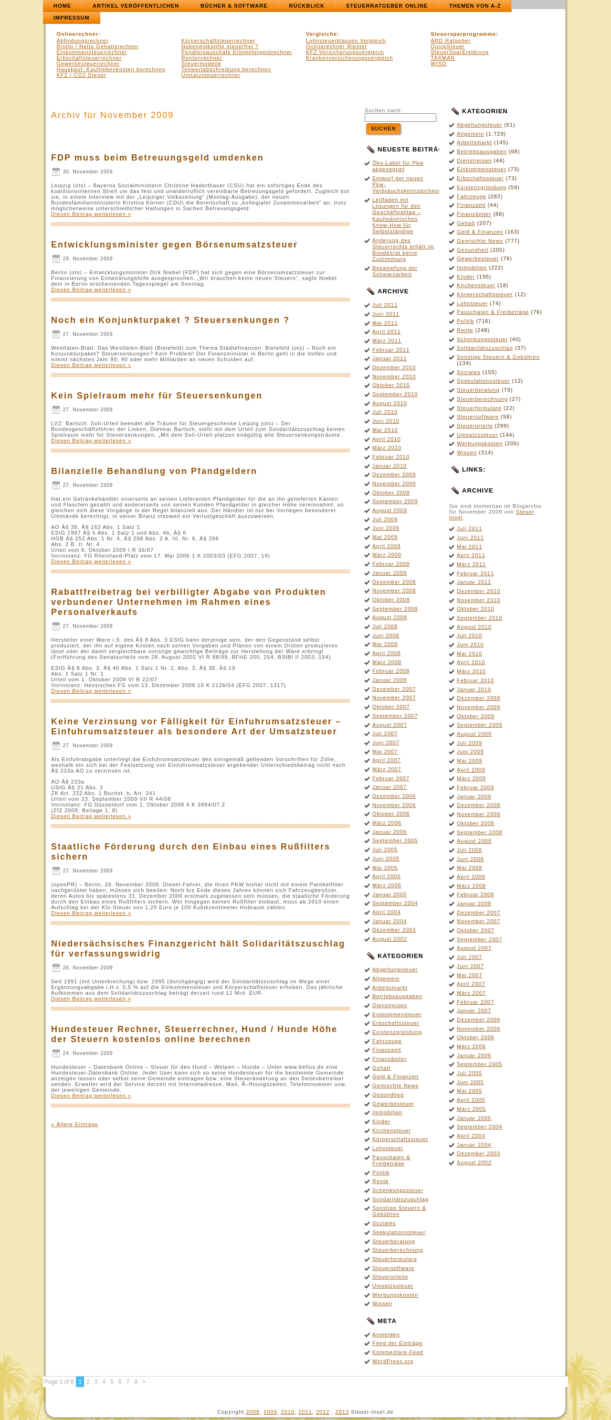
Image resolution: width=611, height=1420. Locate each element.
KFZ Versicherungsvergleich (345, 52)
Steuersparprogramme (463, 34)
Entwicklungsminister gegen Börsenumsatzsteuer (174, 244)
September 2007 (395, 716)
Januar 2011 (389, 358)
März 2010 (386, 448)
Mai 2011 (385, 323)
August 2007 (389, 725)
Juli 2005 (385, 849)
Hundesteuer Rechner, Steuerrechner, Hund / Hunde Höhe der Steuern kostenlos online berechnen (194, 1034)
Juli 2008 (385, 626)
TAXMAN (443, 58)
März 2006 (386, 823)
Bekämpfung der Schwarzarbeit (395, 271)
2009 (270, 1412)
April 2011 (386, 331)
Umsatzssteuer (392, 1286)
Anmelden (386, 1334)
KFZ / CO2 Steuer (81, 75)
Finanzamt (386, 1050)
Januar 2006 (389, 832)
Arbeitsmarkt (390, 987)
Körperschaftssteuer (400, 1139)
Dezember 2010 (394, 367)
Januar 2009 (389, 573)
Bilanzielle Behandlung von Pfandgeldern (154, 471)
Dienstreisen (389, 1005)
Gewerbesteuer (393, 1104)
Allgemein (386, 978)
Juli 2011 (385, 305)
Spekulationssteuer (399, 1232)
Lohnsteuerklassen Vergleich (346, 40)
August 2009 (389, 510)
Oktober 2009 (391, 492)
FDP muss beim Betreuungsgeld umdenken (157, 157)
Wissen (382, 1303)
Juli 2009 (385, 519)
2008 (252, 1412)
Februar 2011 (391, 350)
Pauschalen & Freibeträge (391, 1160)
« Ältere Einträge (74, 1124)
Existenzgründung (397, 1032)
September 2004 (395, 903)
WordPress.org (392, 1361)
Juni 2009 (386, 528)
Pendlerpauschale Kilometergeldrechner (237, 52)
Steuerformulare (394, 1259)
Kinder (381, 1121)
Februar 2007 (391, 778)
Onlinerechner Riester (336, 46)
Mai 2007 (385, 751)
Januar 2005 (389, 894)
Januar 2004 (389, 921)
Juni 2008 (386, 635)
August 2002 (389, 939)
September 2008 (395, 609)
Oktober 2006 (391, 814)
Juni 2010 (386, 421)
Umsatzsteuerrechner (211, 75)
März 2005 (386, 885)
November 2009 (394, 483)
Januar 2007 (389, 787)
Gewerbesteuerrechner (88, 63)
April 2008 (386, 653)
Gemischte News (395, 1085)
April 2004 (386, 912)
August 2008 (389, 617)
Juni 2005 (386, 858)
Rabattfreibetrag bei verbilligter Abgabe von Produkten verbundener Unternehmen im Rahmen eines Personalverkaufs (188, 602)
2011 (305, 1412)
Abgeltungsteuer (395, 969)
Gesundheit (388, 1094)
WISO (438, 63)
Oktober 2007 (391, 707)
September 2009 (395, 501)
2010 (288, 1412)
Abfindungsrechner (83, 40)
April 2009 (386, 546)
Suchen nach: (383, 110)
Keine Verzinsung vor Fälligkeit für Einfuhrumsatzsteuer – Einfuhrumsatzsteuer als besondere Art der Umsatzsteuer (196, 726)
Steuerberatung (393, 1241)
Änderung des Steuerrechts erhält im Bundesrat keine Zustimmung (403, 249)
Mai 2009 (385, 537)
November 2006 (394, 805)
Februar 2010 (391, 457)
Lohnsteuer (387, 1148)
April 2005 (386, 876)
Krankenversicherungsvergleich (349, 58)
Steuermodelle (201, 63)
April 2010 (386, 439)
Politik (381, 1172)
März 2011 (386, 341)
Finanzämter (389, 1059)
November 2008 (394, 590)
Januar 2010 (389, 466)
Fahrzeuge (387, 1041)
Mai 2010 (385, 430)
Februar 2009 (391, 564)
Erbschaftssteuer (396, 1023)
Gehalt (381, 1068)
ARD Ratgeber (451, 40)
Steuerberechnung (397, 1250)
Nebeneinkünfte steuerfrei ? (220, 46)
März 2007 (386, 769)
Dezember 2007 (394, 689)
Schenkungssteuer (397, 1190)
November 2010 (394, 376)
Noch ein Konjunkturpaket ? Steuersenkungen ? (170, 320)
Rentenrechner (201, 58)
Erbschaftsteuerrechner (89, 58)
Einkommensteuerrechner (92, 52)
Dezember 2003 (394, 930)
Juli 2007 (385, 733)
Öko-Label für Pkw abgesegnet (397, 166)
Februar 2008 (391, 671)
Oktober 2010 (391, 385)
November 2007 (394, 697)
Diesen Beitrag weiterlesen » (91, 214)
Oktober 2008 (391, 599)
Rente (380, 1181)
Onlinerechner (78, 34)
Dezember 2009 (394, 474)
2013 (342, 1412)
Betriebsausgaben (397, 996)
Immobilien (387, 1112)
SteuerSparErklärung (460, 52)
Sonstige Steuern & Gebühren (399, 1211)
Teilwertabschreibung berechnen (226, 69)
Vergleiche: (322, 34)
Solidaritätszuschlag (400, 1199)
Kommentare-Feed (397, 1352)
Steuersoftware (393, 1268)
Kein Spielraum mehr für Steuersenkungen (157, 395)
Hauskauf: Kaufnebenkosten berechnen (111, 69)
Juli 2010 (385, 412)
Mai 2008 (385, 644)
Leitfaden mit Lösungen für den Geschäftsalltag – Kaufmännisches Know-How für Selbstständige (396, 215)
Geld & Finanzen (395, 1076)
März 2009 (386, 555)
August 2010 (389, 403)
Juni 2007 (386, 742)
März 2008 (386, 662)
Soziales (384, 1223)
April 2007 (386, 760)
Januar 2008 (389, 680)
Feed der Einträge (397, 1343)
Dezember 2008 (394, 582)
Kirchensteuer (391, 1130)
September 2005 (395, 840)
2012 (322, 1412)
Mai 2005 (385, 868)
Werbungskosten (395, 1295)
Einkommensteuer (397, 1014)
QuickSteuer (448, 46)
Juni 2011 (386, 314)
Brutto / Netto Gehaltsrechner (98, 46)
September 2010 (395, 394)
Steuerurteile (390, 1277)
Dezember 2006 (394, 796)
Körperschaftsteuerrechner (218, 40)
